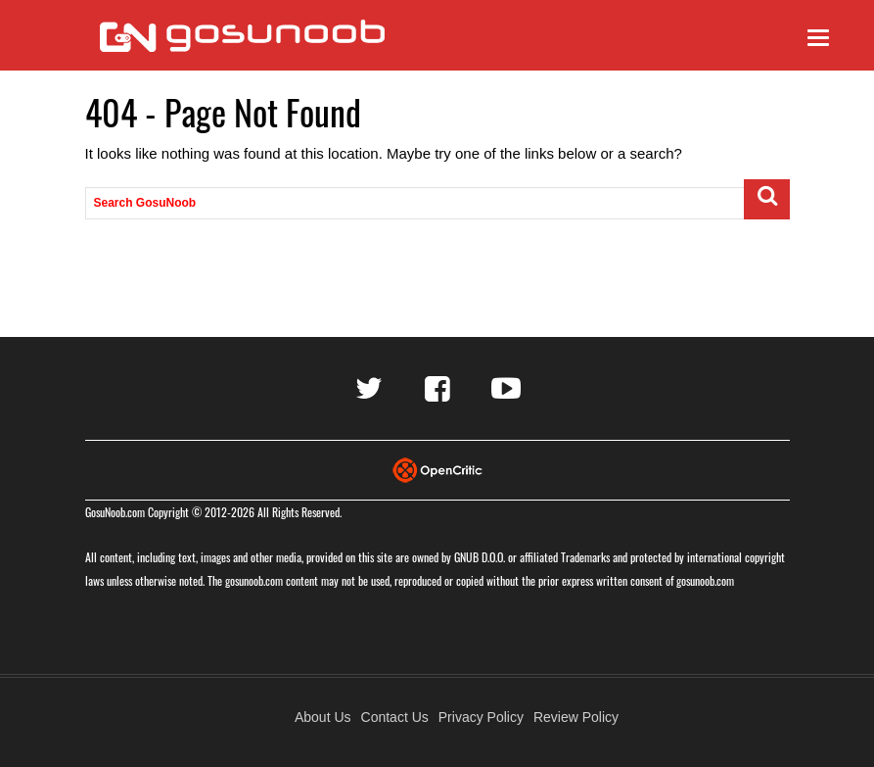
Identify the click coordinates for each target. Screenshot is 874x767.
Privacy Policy (481, 717)
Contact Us (395, 717)
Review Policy (576, 717)
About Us (323, 717)
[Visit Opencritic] (437, 468)
